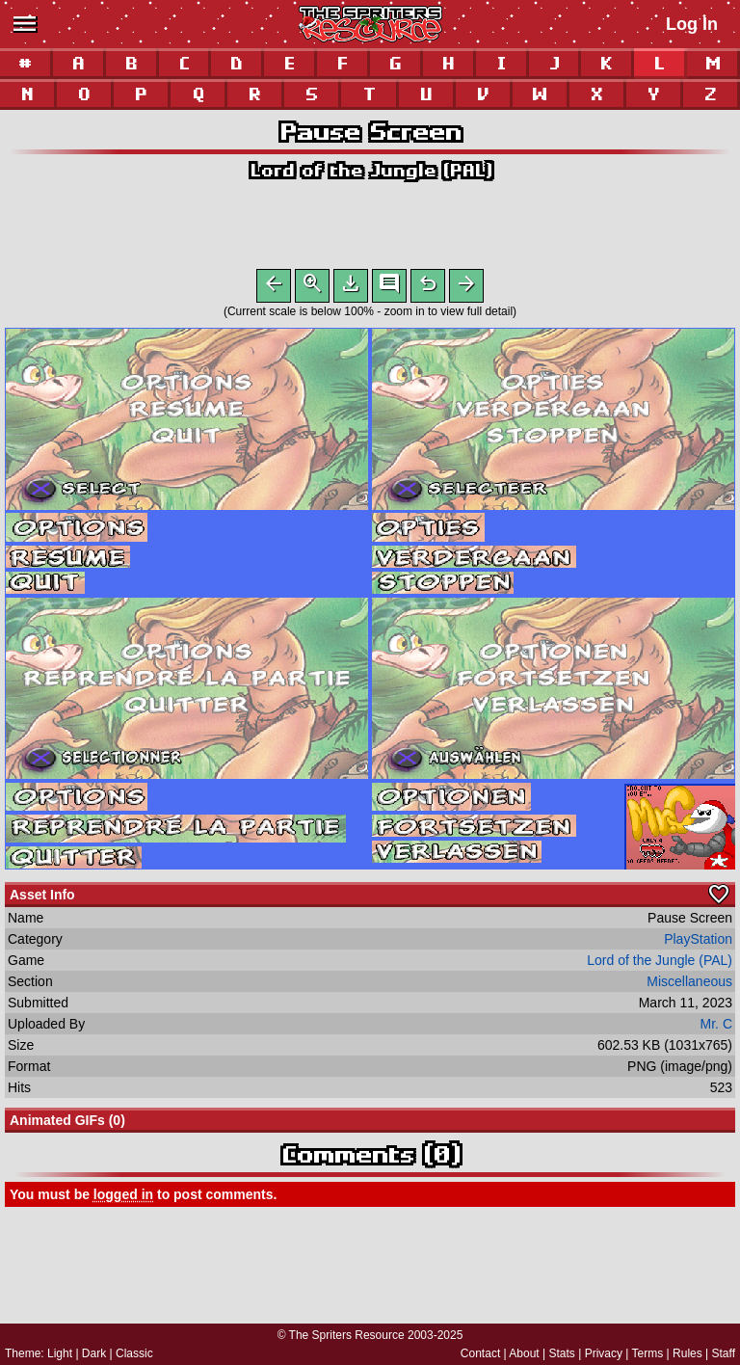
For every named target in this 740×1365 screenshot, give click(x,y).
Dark (94, 1353)
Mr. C (716, 1027)
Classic (134, 1353)
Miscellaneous (689, 985)
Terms (648, 1353)
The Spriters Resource (347, 1335)
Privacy (603, 1353)
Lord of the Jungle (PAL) (370, 170)
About (524, 1353)
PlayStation (698, 942)
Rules (687, 1353)
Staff (723, 1353)
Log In (692, 24)
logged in (123, 1198)
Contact (480, 1353)
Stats (562, 1353)
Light (59, 1353)
